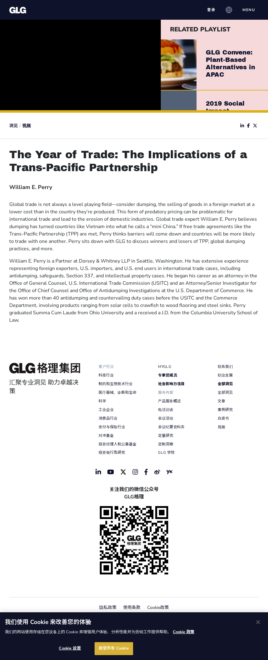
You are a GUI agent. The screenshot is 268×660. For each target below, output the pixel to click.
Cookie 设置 (70, 648)
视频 (26, 126)
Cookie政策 (158, 607)
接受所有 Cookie (113, 648)
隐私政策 (107, 607)
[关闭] (258, 622)
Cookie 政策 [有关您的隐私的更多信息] (183, 632)
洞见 (13, 126)
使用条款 (131, 607)
